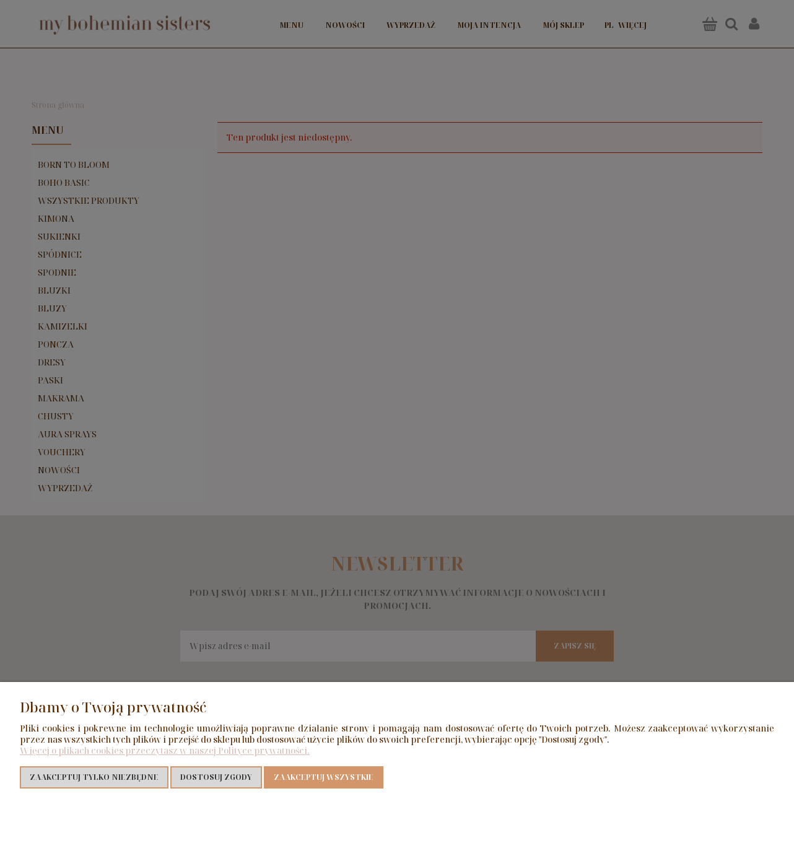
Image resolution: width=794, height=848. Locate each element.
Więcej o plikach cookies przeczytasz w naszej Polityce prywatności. (165, 750)
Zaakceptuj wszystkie (323, 777)
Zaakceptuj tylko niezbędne (94, 777)
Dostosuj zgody (216, 777)
